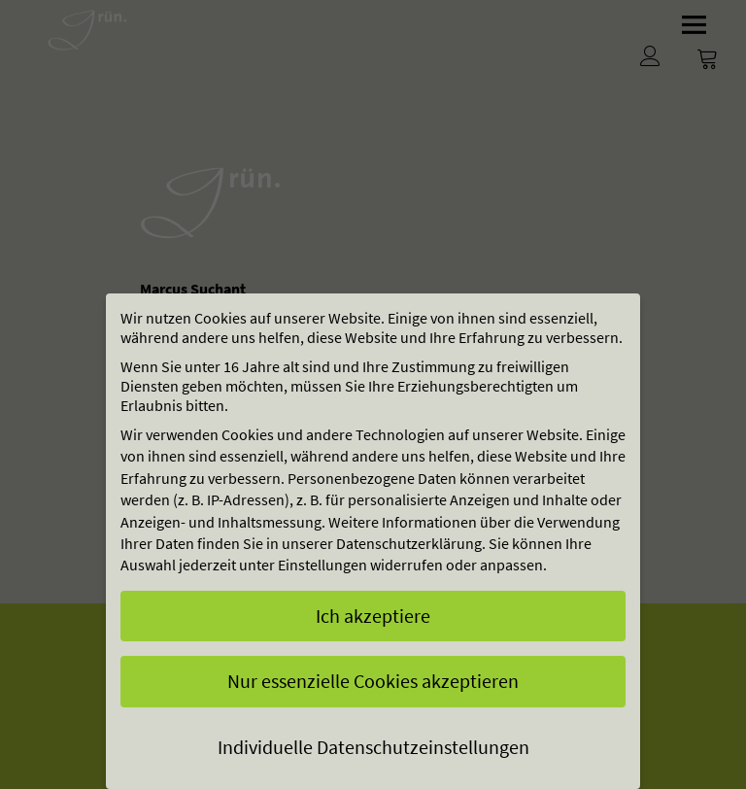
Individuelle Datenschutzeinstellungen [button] (373, 747)
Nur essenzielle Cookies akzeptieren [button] (373, 681)
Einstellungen (322, 564)
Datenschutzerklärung (409, 543)
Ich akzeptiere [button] (373, 615)
